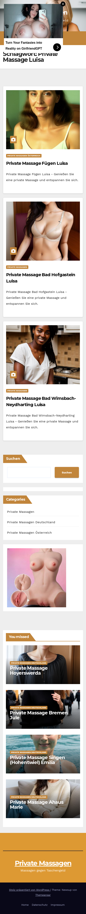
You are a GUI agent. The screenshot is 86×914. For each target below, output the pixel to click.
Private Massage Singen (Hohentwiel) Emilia (37, 760)
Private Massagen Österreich (23, 156)
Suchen (13, 459)
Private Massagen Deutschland (31, 522)
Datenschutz (40, 904)
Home (25, 904)
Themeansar (43, 895)
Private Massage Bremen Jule (39, 715)
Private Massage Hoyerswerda (29, 670)
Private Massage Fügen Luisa (37, 163)
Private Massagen (17, 267)
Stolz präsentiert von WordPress (29, 889)
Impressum (58, 904)
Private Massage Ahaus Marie (36, 804)
